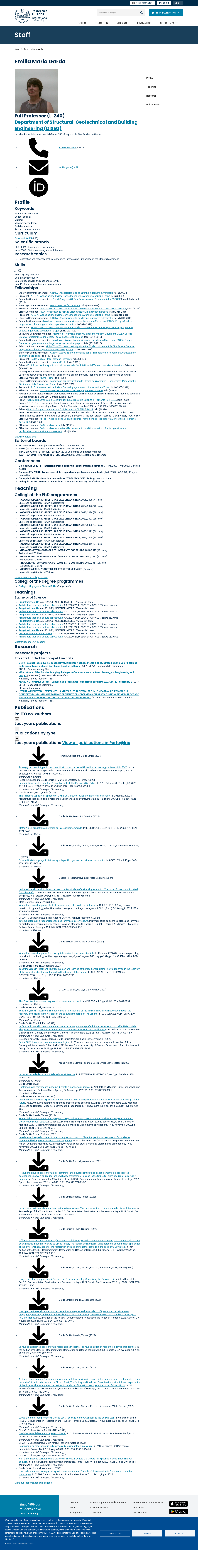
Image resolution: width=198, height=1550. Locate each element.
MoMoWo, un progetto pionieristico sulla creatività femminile (50, 828)
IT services (96, 1512)
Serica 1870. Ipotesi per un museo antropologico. (44, 1042)
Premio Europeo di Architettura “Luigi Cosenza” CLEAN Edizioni (60, 409)
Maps (72, 1507)
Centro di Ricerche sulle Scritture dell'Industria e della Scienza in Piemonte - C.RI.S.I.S (71, 400)
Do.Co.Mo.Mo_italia (50, 425)
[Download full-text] (38, 755)
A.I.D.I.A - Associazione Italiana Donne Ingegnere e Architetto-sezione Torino (70, 296)
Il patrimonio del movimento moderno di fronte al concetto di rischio (54, 1087)
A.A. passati (30, 641)
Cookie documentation (27, 1543)
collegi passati (31, 577)
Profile (22, 202)
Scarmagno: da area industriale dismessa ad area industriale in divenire (55, 1446)
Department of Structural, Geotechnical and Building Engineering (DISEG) (76, 125)
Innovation (144, 23)
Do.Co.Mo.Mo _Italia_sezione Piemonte (51, 359)
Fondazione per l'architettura (65, 305)
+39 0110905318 (68, 147)
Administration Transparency (148, 1502)
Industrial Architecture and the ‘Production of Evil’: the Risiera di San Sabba (57, 783)
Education (101, 23)
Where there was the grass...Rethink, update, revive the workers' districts (57, 905)
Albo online (138, 1507)
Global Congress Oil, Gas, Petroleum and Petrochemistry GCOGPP (86, 299)
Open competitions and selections (108, 1502)
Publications (29, 707)
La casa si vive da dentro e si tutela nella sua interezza (47, 1074)
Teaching (26, 488)
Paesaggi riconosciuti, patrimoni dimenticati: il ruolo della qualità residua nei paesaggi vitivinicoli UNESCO (73, 767)
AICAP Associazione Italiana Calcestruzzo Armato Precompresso (74, 311)
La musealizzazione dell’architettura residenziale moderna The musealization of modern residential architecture (77, 1208)
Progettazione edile (29, 602)
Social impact (169, 23)
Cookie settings (115, 1533)
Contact (74, 1502)
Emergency (76, 1512)
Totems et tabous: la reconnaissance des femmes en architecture (53, 920)
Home (17, 49)
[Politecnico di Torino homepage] (31, 16)
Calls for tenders (99, 1507)
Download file (22, 238)
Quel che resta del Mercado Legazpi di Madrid (42, 1433)
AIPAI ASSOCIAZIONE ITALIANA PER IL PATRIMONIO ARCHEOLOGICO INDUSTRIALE (83, 308)
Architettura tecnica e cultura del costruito (41, 605)
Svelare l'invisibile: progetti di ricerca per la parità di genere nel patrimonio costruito (62, 860)
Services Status (142, 3)
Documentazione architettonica (35, 633)
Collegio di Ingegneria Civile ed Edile (37, 586)
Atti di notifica (140, 1512)
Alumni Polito (59, 362)
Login (166, 3)
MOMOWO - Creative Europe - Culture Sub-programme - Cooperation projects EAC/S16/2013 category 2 (75, 681)
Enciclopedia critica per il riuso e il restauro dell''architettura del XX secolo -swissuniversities (75, 365)
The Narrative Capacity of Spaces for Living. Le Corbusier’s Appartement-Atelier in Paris (64, 795)
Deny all (147, 1533)
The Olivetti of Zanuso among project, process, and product (50, 1001)
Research (122, 23)
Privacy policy (10, 1543)
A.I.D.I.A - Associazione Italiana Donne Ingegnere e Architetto (81, 292)
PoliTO (82, 23)
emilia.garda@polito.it (70, 167)
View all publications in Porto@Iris (96, 742)
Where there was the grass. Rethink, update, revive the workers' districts (56, 953)
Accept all (180, 1533)
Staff (23, 49)
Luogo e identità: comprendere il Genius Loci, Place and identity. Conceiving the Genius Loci (66, 1279)
